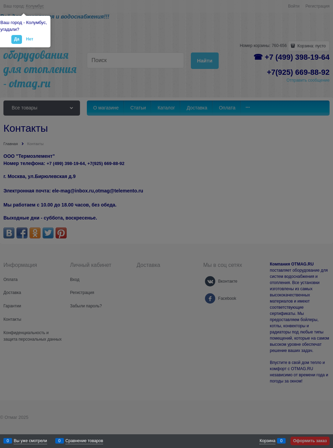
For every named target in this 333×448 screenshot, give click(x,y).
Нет (29, 39)
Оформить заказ (310, 440)
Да (16, 39)
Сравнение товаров (84, 441)
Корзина (267, 441)
